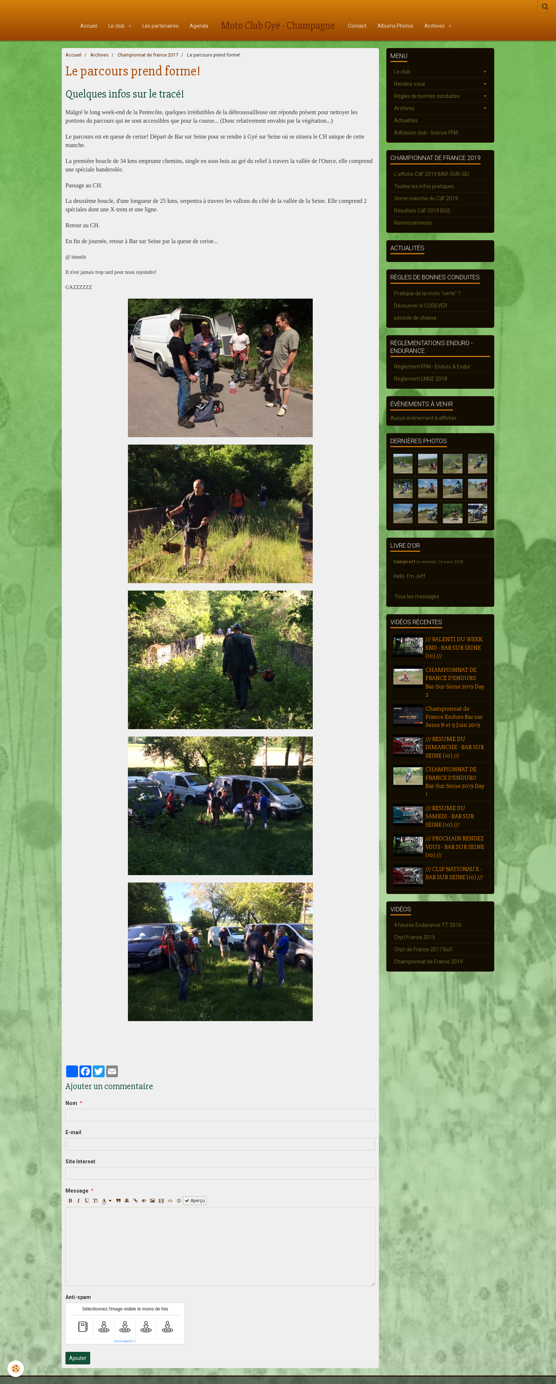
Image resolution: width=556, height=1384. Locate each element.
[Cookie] (15, 1368)
